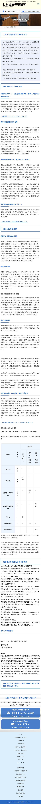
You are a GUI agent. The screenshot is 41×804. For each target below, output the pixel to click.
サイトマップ (20, 763)
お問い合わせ (20, 756)
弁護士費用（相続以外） (20, 750)
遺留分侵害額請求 (20, 780)
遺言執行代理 (20, 787)
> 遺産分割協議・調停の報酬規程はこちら (14, 222)
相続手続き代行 (20, 793)
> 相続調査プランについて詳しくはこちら (14, 116)
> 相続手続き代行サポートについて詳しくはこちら (17, 423)
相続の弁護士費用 (20, 747)
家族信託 (20, 790)
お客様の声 (20, 744)
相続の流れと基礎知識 (20, 771)
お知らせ (20, 759)
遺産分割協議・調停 (20, 777)
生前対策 (20, 796)
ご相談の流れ (20, 753)
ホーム (3, 27)
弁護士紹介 (20, 740)
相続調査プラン (20, 774)
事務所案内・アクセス (20, 737)
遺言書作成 (20, 783)
